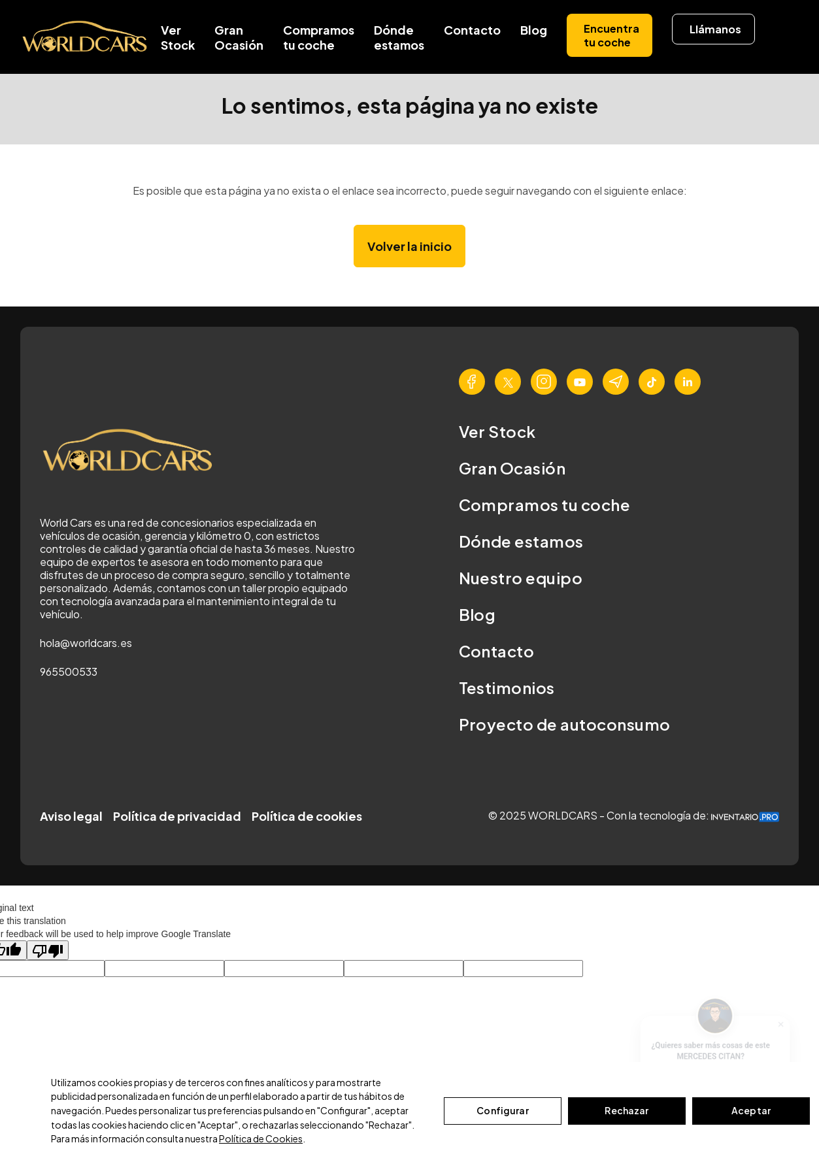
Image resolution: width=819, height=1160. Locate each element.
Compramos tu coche (318, 37)
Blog (533, 29)
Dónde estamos (399, 37)
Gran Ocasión (238, 37)
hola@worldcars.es (86, 643)
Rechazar (626, 1110)
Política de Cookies (261, 1138)
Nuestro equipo (521, 578)
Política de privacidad (177, 815)
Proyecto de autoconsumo (565, 724)
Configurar (502, 1110)
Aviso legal (71, 815)
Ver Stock (178, 37)
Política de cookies (307, 815)
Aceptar (751, 1110)
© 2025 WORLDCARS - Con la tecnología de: (633, 815)
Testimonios (507, 687)
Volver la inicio (409, 246)
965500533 (68, 671)
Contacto (472, 29)
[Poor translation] (48, 950)
